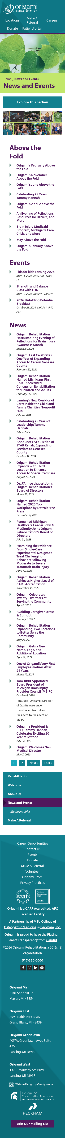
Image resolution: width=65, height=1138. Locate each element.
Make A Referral (32, 20)
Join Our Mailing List (32, 1123)
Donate (12, 28)
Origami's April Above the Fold (35, 205)
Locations (12, 20)
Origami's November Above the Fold (31, 177)
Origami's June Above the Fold (35, 186)
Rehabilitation (18, 776)
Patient (32, 28)
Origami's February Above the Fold (35, 167)
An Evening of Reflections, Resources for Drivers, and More (35, 217)
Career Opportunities (32, 843)
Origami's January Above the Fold (34, 247)
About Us (14, 794)
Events (32, 854)
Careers (52, 20)
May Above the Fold (31, 239)
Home (7, 79)
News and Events (20, 802)
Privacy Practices (32, 882)
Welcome (14, 785)
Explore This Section (32, 102)
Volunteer (32, 871)
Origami (32, 877)
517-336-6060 (32, 960)
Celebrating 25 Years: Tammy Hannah (31, 196)
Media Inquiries (20, 811)
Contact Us (33, 849)
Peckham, (50, 927)
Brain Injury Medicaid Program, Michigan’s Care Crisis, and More (35, 230)
